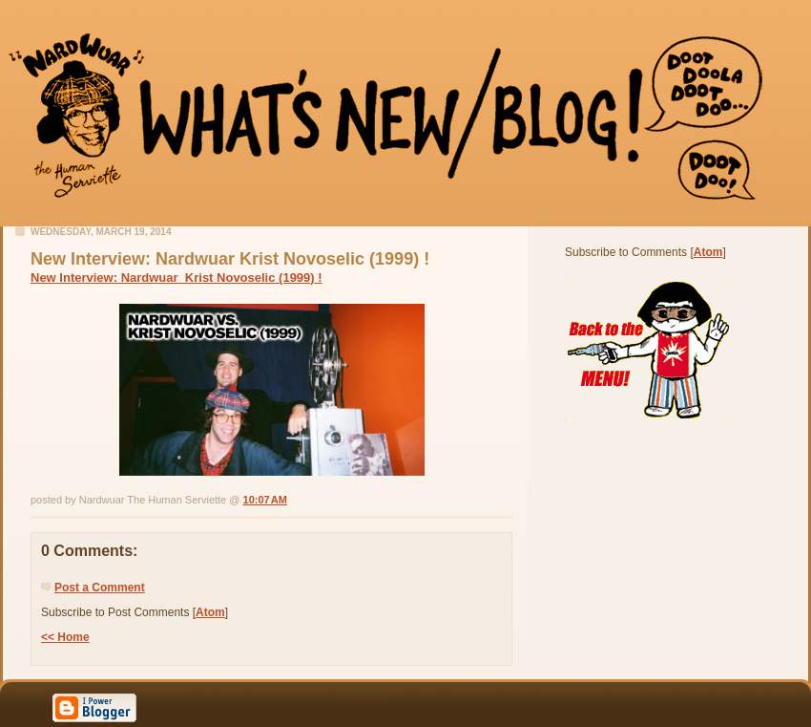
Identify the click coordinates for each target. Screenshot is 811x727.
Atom (210, 612)
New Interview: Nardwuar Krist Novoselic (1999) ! (176, 277)
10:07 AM (265, 499)
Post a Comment (99, 587)
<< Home (65, 637)
